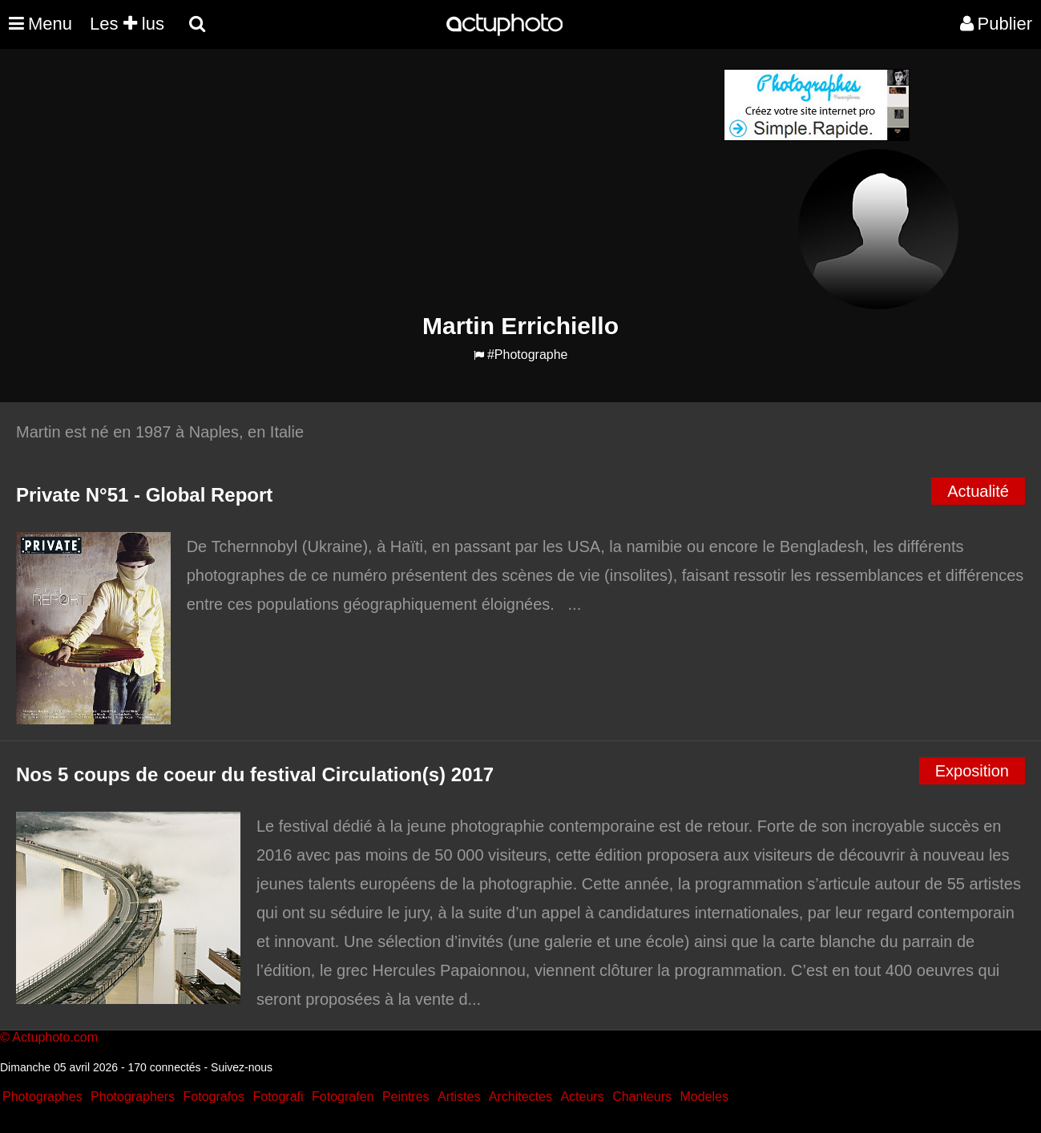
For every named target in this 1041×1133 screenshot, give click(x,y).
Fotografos (214, 1096)
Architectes (520, 1096)
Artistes (459, 1096)
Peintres (406, 1096)
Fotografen (342, 1096)
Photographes (42, 1096)
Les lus (127, 24)
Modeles (704, 1096)
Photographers (133, 1096)
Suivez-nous (241, 1067)
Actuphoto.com (55, 1037)
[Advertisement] (424, 181)
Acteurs (581, 1096)
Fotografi (277, 1096)
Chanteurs (642, 1096)
